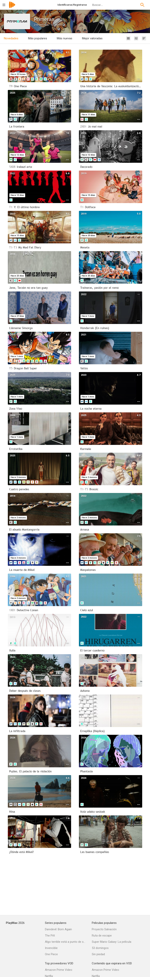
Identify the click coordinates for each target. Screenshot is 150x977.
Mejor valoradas (92, 38)
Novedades (11, 38)
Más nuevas (64, 38)
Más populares (37, 38)
